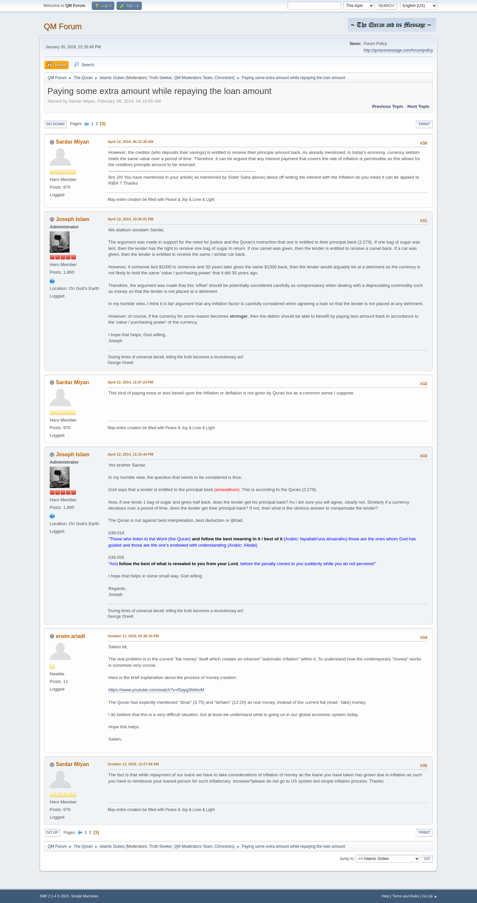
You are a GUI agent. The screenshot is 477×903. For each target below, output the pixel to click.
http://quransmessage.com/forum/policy (398, 50)
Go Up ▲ (429, 896)
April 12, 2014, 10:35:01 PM (130, 219)
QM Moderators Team (193, 77)
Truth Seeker (160, 77)
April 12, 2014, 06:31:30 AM (130, 142)
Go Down (55, 124)
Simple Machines (84, 896)
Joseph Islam (72, 219)
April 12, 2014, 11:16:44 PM (130, 454)
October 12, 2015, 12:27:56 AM (133, 764)
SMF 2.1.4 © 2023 (54, 896)
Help (385, 896)
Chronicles (224, 77)
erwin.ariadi (70, 636)
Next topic (418, 106)
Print (424, 124)
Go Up (52, 833)
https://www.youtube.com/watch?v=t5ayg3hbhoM (156, 689)
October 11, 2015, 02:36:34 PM (133, 636)
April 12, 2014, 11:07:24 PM (130, 382)
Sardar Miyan (72, 142)
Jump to (347, 858)
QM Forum (63, 26)
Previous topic (387, 106)
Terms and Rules (406, 896)
